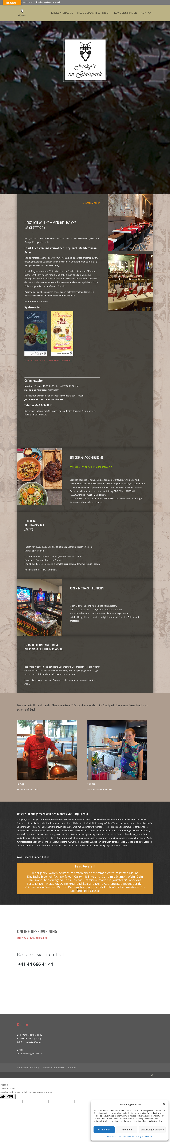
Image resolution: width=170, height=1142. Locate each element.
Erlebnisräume (62, 13)
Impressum (147, 1136)
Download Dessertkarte (60, 360)
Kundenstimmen (125, 13)
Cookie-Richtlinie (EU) (53, 1067)
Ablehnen (127, 1129)
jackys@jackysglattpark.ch (32, 938)
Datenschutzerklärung (132, 1136)
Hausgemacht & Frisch (93, 13)
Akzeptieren (104, 1129)
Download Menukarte (36, 360)
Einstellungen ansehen (152, 1129)
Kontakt (147, 13)
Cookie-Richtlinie (114, 1136)
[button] (164, 1104)
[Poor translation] (11, 1096)
